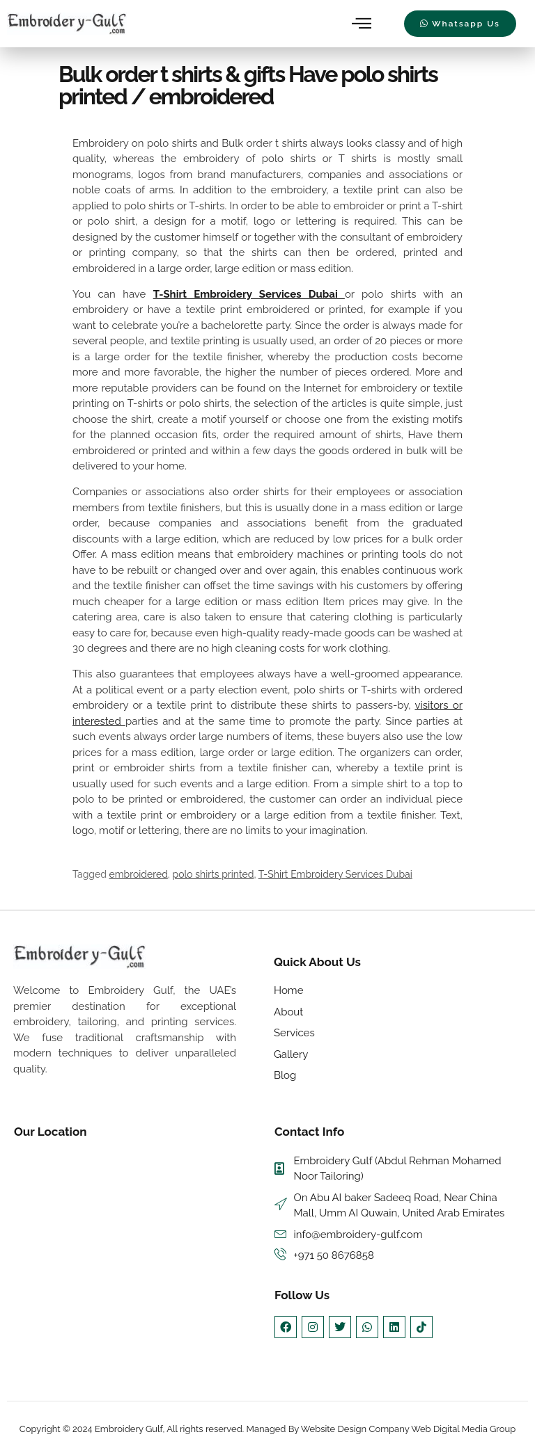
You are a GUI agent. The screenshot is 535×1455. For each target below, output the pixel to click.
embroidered (138, 874)
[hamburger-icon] (362, 24)
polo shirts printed (213, 874)
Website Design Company (356, 1429)
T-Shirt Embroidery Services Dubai (249, 294)
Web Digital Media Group (463, 1429)
